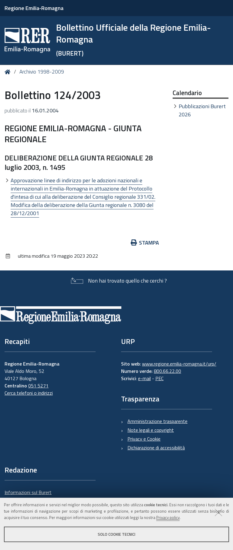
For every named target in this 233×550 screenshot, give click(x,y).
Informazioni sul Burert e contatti (28, 496)
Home (9, 71)
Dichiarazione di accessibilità (156, 447)
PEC (159, 378)
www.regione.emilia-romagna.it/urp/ (179, 363)
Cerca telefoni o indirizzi (29, 393)
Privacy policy (168, 517)
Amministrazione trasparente (157, 421)
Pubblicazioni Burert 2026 (202, 110)
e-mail (144, 378)
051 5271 (38, 385)
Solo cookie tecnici (116, 534)
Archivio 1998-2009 (41, 72)
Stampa (145, 243)
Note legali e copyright (150, 430)
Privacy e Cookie (143, 438)
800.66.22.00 (167, 371)
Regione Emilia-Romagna (34, 8)
